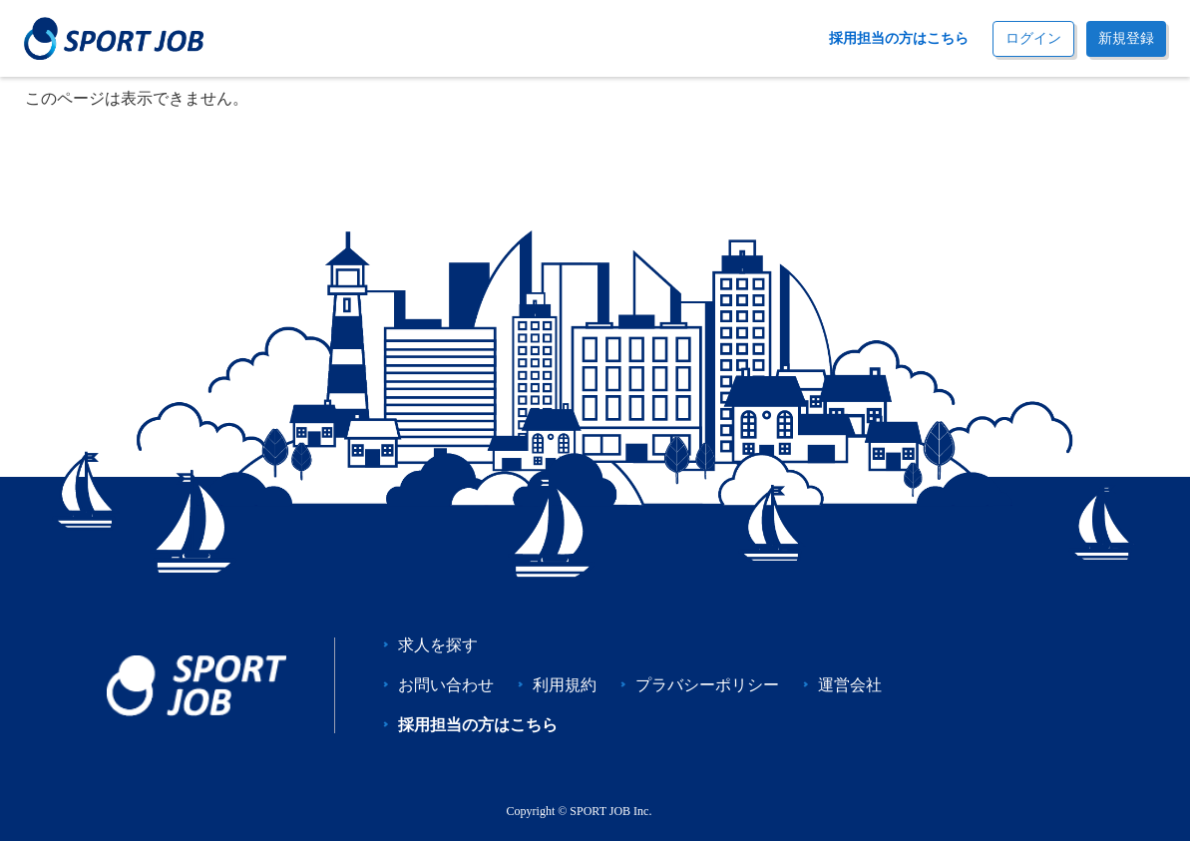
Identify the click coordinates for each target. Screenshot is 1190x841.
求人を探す (438, 645)
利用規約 (564, 685)
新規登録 (1126, 38)
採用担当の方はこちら (899, 38)
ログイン (1033, 38)
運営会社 (850, 685)
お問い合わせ (446, 685)
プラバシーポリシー (707, 685)
